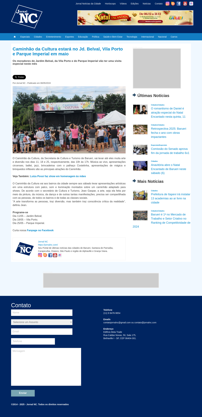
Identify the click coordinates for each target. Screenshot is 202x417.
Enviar (23, 393)
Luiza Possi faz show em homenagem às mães (58, 176)
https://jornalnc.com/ (48, 245)
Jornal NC (43, 241)
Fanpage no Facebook (40, 230)
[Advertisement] (157, 68)
